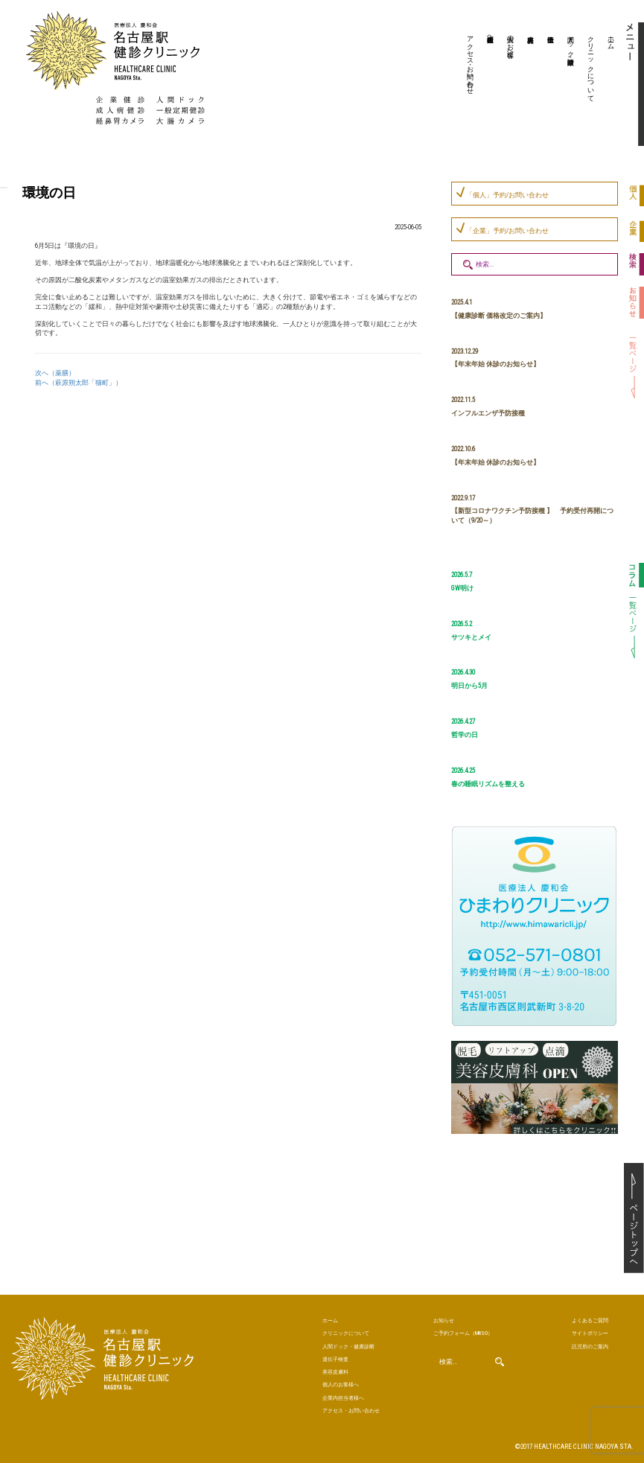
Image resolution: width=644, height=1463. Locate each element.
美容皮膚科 (528, 85)
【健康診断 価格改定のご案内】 (498, 315)
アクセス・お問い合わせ (470, 61)
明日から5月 (469, 685)
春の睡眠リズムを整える (488, 784)
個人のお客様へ (510, 42)
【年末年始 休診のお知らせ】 (495, 364)
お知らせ (443, 1320)
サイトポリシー (590, 1333)
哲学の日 (464, 735)
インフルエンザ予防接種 (488, 413)
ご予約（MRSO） (463, 1333)
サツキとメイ (471, 637)
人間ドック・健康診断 (571, 42)
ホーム (611, 38)
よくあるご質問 (590, 1320)
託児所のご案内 (590, 1346)
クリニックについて (591, 64)
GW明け (462, 588)
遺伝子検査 (548, 85)
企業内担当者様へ (490, 35)
